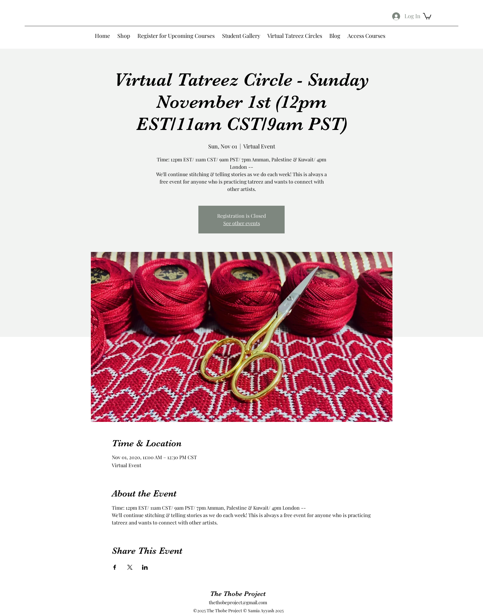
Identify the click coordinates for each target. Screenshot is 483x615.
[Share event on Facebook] (115, 567)
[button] (427, 15)
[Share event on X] (130, 567)
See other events (241, 223)
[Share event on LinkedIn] (145, 567)
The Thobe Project (238, 593)
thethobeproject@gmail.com (238, 602)
